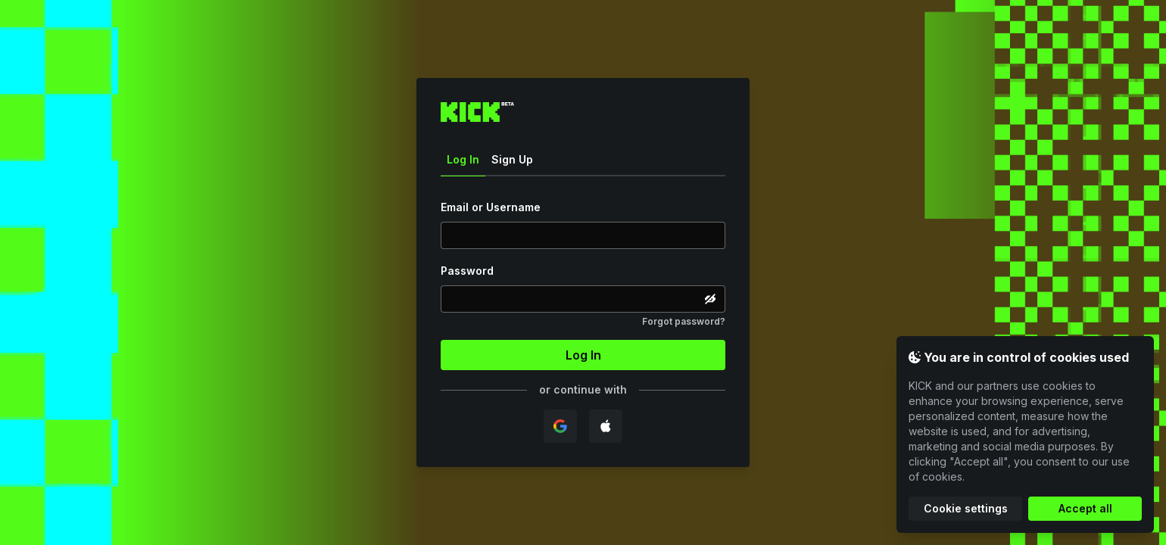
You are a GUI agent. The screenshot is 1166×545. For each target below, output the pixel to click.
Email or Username (491, 207)
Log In (463, 165)
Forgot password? (683, 321)
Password (467, 270)
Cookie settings (966, 508)
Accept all (1085, 508)
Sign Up (512, 159)
